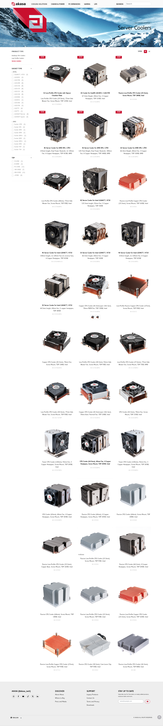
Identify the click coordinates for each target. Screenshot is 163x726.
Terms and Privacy (93, 701)
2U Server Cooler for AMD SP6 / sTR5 (133, 148)
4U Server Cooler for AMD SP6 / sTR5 (57, 148)
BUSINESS (119, 4)
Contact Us (90, 698)
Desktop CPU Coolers (18, 55)
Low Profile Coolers (18, 58)
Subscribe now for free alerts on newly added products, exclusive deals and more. (133, 695)
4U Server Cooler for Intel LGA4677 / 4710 (95, 200)
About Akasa (59, 694)
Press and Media (61, 701)
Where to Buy (60, 698)
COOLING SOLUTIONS (39, 4)
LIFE (95, 4)
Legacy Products (92, 694)
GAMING (87, 4)
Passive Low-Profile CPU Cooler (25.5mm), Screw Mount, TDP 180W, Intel (133, 94)
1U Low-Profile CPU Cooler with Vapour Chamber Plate (57, 94)
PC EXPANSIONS (74, 4)
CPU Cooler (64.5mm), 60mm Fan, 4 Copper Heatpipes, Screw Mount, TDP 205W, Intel (95, 463)
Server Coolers (16, 61)
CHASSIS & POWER (58, 4)
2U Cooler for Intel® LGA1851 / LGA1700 (95, 93)
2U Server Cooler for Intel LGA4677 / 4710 (95, 253)
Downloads (90, 705)
